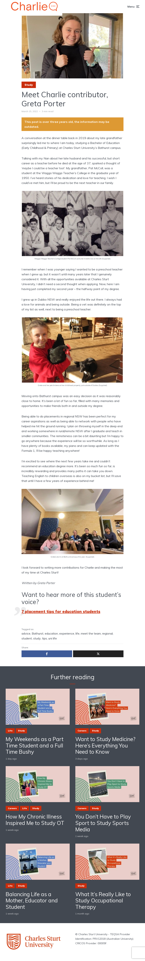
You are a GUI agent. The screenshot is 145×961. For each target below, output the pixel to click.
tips (44, 638)
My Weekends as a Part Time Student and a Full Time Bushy (34, 745)
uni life (52, 638)
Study (29, 85)
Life (10, 730)
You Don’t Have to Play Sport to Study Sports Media (103, 822)
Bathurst (37, 633)
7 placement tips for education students (61, 611)
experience (66, 633)
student (27, 638)
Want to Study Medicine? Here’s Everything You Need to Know (105, 745)
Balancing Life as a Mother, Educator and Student (32, 900)
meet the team (91, 633)
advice (26, 633)
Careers (82, 730)
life (77, 633)
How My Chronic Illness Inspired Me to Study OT (35, 819)
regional (107, 633)
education (51, 633)
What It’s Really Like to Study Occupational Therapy (103, 900)
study (37, 638)
